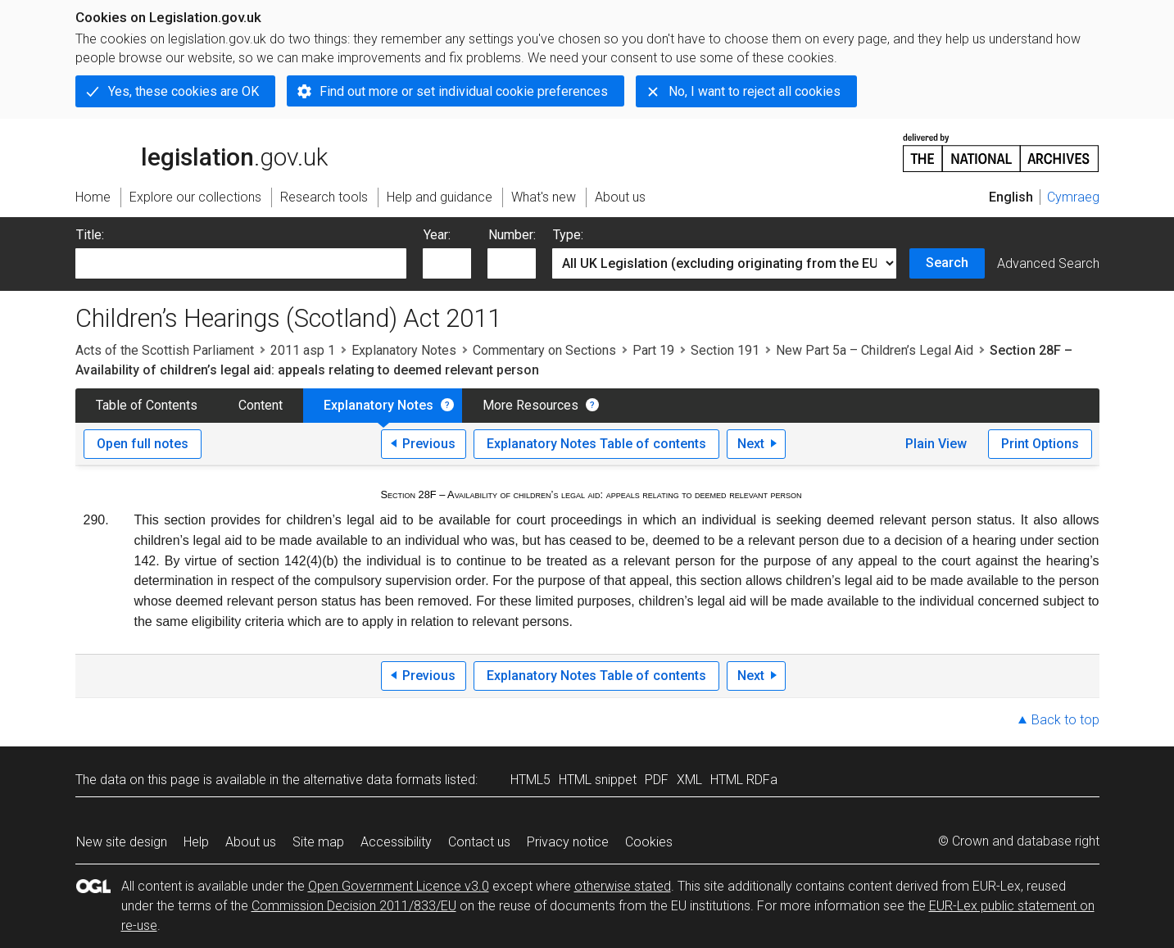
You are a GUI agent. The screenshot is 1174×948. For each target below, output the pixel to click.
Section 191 (725, 350)
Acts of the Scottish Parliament (164, 350)
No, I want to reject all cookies (755, 91)
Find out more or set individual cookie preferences (464, 91)
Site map (318, 842)
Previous (429, 443)
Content (260, 405)
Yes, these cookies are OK (183, 91)
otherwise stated (622, 886)
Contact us (479, 842)
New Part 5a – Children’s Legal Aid (874, 350)
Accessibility (396, 842)
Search (947, 262)
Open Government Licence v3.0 (398, 886)
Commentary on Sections (544, 350)
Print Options (1040, 443)
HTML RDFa (743, 779)
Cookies (649, 842)
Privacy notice (568, 842)
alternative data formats (372, 779)
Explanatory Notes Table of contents (596, 443)
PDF (657, 779)
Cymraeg (1073, 197)
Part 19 (653, 350)
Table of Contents (146, 405)
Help (196, 842)
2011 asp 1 (302, 350)
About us (250, 842)
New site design (121, 842)
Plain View (936, 443)
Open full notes (142, 443)
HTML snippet (598, 779)
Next (750, 443)
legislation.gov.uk (201, 151)
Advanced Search (1048, 263)
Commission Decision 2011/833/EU (354, 906)
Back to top (1065, 720)
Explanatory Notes (403, 350)
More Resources (530, 405)
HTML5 (530, 779)
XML (689, 779)
